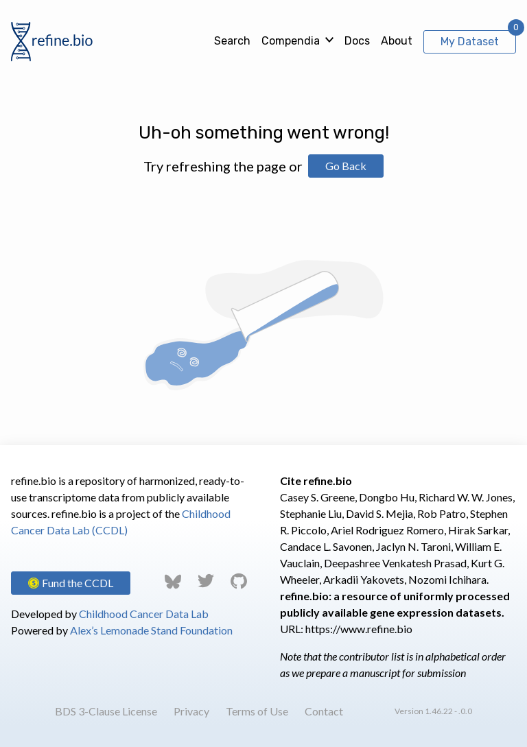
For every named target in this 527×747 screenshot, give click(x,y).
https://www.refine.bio (358, 628)
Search (232, 40)
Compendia (290, 40)
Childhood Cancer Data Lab (144, 613)
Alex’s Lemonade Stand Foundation (151, 630)
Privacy (191, 711)
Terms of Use (257, 711)
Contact (324, 711)
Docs (357, 40)
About (396, 40)
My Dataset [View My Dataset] (470, 41)
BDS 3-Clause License (106, 711)
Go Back (345, 165)
